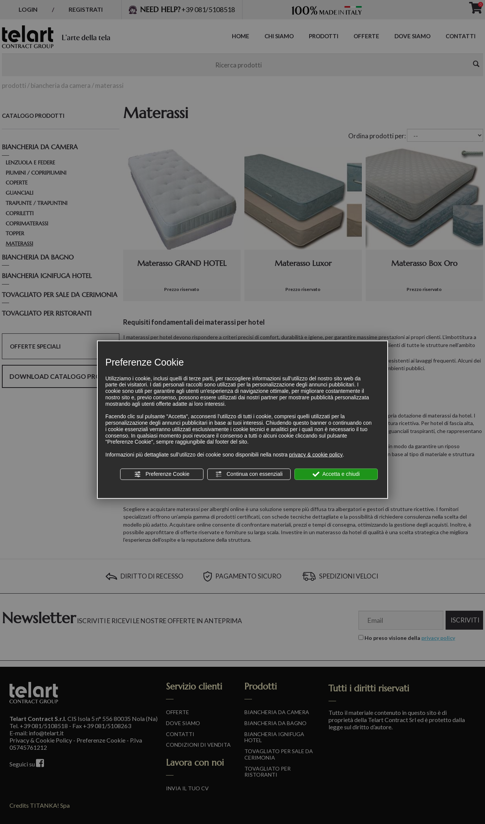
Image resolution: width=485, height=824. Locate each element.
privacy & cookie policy (316, 455)
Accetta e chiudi (336, 474)
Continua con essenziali (249, 474)
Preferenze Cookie (161, 474)
